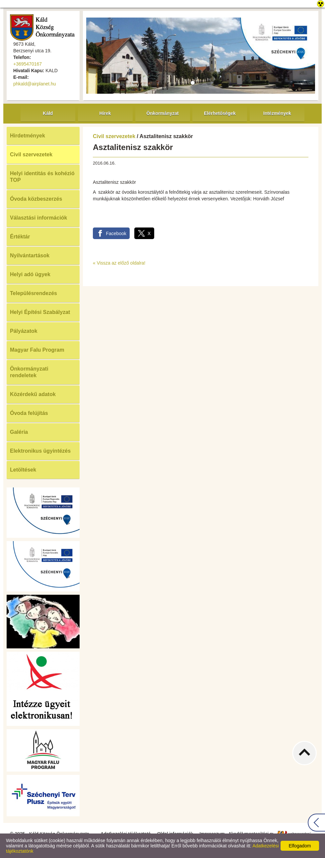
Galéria (19, 432)
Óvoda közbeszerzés (36, 199)
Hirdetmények (27, 135)
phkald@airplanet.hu (34, 83)
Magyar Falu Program (37, 350)
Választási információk (38, 218)
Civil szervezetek (31, 154)
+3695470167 (27, 64)
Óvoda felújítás (29, 413)
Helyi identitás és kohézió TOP (42, 177)
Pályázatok (23, 331)
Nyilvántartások (29, 255)
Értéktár (20, 236)
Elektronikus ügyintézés (40, 451)
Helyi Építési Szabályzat (40, 312)
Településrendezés (33, 293)
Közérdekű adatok (33, 394)
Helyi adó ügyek (30, 274)
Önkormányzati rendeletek (29, 372)
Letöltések (23, 470)
